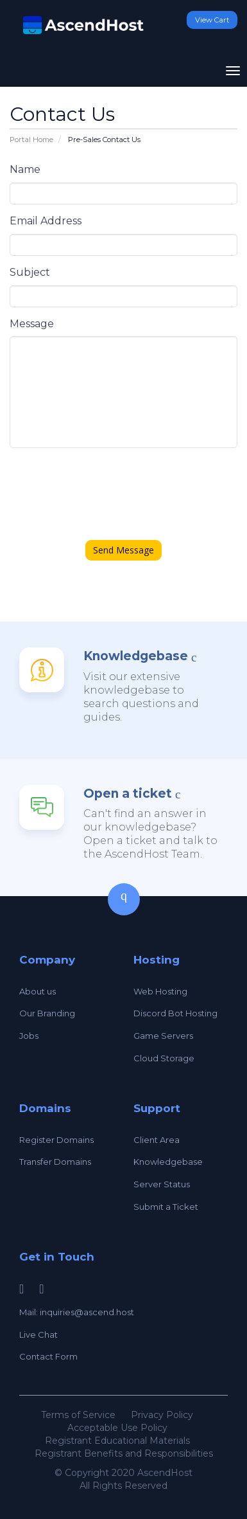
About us (37, 991)
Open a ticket (127, 793)
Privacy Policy (162, 1415)
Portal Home (31, 139)
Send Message (123, 550)
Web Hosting (160, 991)
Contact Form (48, 1356)
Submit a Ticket (165, 1206)
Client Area (156, 1140)
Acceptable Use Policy (117, 1428)
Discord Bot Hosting (175, 1013)
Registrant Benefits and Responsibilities (124, 1453)
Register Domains (56, 1140)
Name (25, 169)
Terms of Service (78, 1415)
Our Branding (47, 1013)
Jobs (28, 1035)
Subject (30, 272)
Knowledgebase (135, 656)
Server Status (161, 1184)
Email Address (45, 221)
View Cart (212, 19)
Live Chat (38, 1334)
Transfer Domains (55, 1161)
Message (32, 324)
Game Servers (163, 1035)
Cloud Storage (163, 1058)
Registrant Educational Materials (117, 1440)
